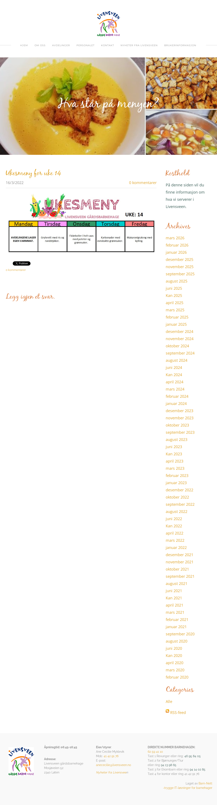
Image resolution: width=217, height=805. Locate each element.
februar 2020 (177, 677)
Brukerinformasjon (180, 45)
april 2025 (174, 302)
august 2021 (176, 583)
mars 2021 (175, 612)
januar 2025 (176, 324)
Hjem (24, 45)
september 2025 (180, 273)
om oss (40, 45)
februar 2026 (177, 245)
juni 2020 (174, 648)
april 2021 (174, 605)
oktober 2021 (177, 569)
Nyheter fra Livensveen (139, 45)
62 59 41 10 (155, 751)
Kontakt (107, 45)
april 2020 (174, 662)
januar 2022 (176, 547)
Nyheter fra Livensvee (111, 772)
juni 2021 (174, 590)
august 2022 (176, 511)
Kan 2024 (174, 374)
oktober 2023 (177, 425)
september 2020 (180, 633)
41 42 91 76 (111, 756)
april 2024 (174, 381)
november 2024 (179, 338)
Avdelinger (61, 45)
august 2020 (176, 641)
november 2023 (179, 417)
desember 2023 (179, 410)
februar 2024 (177, 396)
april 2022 (174, 533)
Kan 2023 (174, 453)
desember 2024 (179, 331)
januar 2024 (176, 403)
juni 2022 (174, 518)
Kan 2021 (174, 597)
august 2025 (176, 281)
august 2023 (176, 439)
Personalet (86, 45)
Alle (169, 701)
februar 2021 (177, 619)
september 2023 (180, 432)
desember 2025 (179, 259)
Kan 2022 (174, 525)
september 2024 (180, 353)
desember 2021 (179, 554)
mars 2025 (175, 309)
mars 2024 (175, 389)
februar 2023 (177, 475)
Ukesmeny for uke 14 (33, 173)
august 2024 (176, 360)
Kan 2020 (174, 655)
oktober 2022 (177, 497)
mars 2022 (175, 540)
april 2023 (174, 461)
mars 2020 (175, 669)
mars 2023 (175, 468)
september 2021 (180, 576)
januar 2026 (176, 252)
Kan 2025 (174, 295)
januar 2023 (176, 482)
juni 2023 (174, 446)
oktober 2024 (177, 345)
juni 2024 (174, 367)
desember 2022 (179, 489)
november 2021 (179, 561)
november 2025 (179, 266)
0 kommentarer (143, 182)
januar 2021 (176, 626)
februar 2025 (177, 317)
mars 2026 (175, 237)
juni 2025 (174, 288)
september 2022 (180, 504)
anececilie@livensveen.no (113, 765)
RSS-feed (178, 712)
